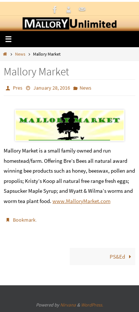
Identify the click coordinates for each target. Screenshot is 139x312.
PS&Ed (122, 256)
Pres (17, 87)
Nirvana (68, 305)
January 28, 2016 (51, 87)
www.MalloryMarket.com (81, 201)
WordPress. (92, 305)
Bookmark (24, 220)
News (20, 54)
